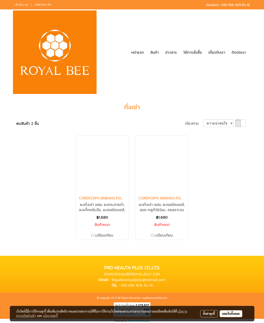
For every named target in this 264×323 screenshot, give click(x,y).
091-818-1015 (131, 285)
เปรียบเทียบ (104, 235)
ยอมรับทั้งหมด (231, 313)
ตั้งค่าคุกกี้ (209, 313)
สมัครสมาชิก (43, 4)
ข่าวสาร (171, 52)
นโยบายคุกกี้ (50, 316)
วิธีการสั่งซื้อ (192, 52)
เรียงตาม (194, 123)
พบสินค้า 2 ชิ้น (27, 123)
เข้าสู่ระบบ (21, 4)
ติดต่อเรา (239, 52)
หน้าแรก (137, 52)
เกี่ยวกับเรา (216, 52)
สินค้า (154, 52)
